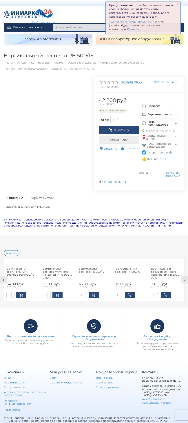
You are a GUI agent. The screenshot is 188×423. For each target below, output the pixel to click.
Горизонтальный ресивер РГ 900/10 (127, 270)
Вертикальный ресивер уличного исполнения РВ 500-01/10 (164, 273)
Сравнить (129, 148)
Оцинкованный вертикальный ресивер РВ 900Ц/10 (20, 272)
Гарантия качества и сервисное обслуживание (94, 338)
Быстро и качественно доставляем (30, 336)
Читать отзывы (114, 182)
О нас (7, 377)
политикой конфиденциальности (131, 21)
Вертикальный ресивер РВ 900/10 (91, 270)
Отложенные (105, 382)
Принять (133, 29)
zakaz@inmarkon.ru (42, 22)
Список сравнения (108, 387)
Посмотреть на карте (156, 403)
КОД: (102, 87)
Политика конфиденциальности (18, 402)
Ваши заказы (104, 377)
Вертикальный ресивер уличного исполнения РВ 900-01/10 (56, 273)
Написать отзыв (131, 81)
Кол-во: (104, 120)
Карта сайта (12, 409)
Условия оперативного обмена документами (25, 393)
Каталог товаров (27, 27)
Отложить (108, 148)
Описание (15, 198)
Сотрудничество (15, 387)
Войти (54, 377)
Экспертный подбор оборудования (157, 338)
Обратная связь (14, 382)
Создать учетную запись (66, 382)
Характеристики (42, 198)
